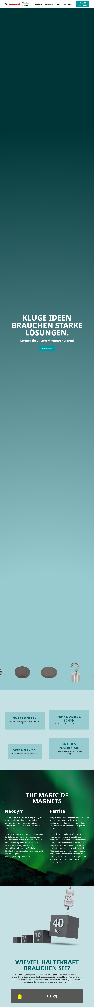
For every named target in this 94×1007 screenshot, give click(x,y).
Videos (58, 4)
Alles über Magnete (26, 4)
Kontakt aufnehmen (83, 4)
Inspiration (49, 4)
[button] (69, 4)
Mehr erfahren (47, 349)
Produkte (38, 4)
